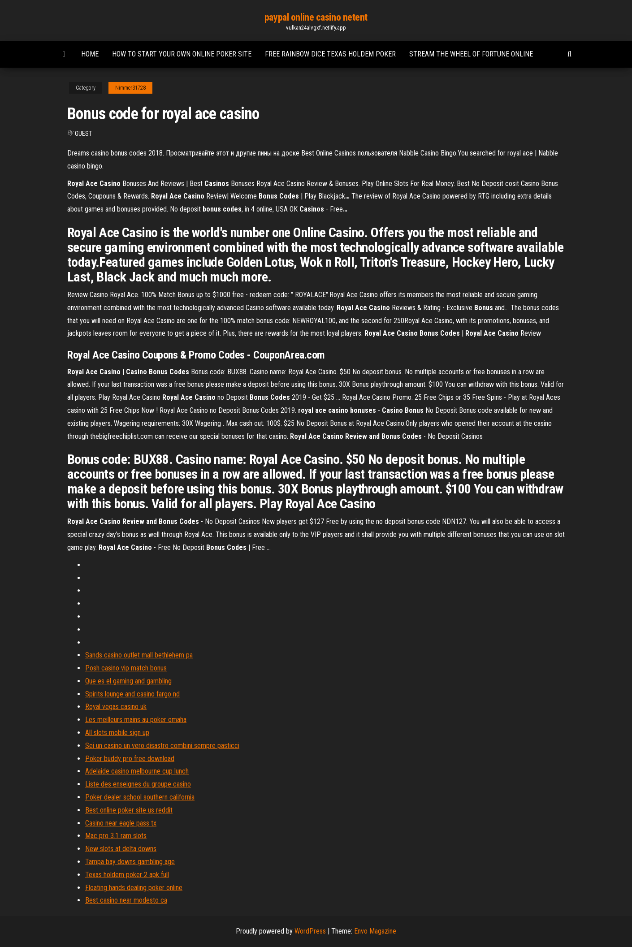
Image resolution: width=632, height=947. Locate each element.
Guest (83, 133)
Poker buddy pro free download (129, 758)
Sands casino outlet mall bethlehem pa (139, 655)
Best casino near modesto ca (126, 900)
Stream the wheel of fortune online (471, 54)
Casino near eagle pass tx (120, 823)
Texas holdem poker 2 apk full (127, 874)
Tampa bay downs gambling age (130, 861)
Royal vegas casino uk (116, 706)
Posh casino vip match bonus (126, 668)
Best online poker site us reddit (129, 810)
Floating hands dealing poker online (133, 887)
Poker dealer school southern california (140, 797)
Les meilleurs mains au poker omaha (135, 719)
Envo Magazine (375, 931)
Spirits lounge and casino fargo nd (132, 694)
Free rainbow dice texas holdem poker (330, 54)
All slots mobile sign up (117, 732)
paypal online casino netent (316, 17)
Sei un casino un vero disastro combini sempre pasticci (162, 745)
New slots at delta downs (120, 848)
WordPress (310, 931)
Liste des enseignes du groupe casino (138, 784)
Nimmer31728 (130, 88)
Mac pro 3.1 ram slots (116, 835)
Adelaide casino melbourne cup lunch (137, 771)
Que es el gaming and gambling (128, 681)
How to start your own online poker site (181, 54)
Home (90, 54)
